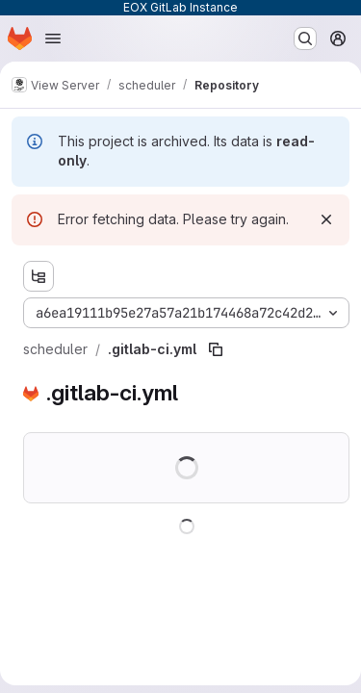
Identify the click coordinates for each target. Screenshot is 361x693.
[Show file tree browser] (38, 276)
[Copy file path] (215, 349)
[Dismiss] (326, 219)
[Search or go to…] (305, 38)
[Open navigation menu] (53, 38)
